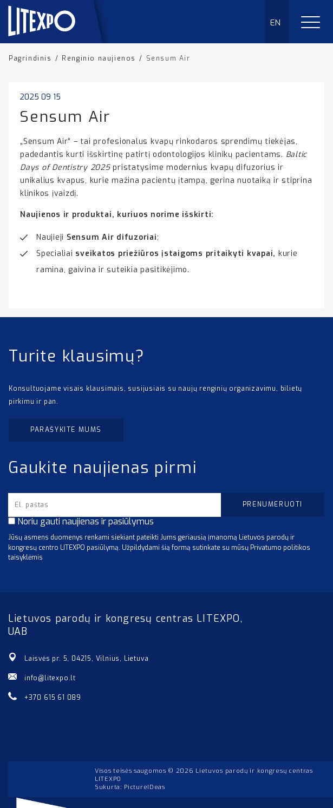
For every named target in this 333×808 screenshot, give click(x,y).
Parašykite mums (66, 429)
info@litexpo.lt (50, 678)
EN (276, 22)
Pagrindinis (30, 58)
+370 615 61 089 (52, 697)
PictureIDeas (144, 787)
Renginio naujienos (99, 58)
